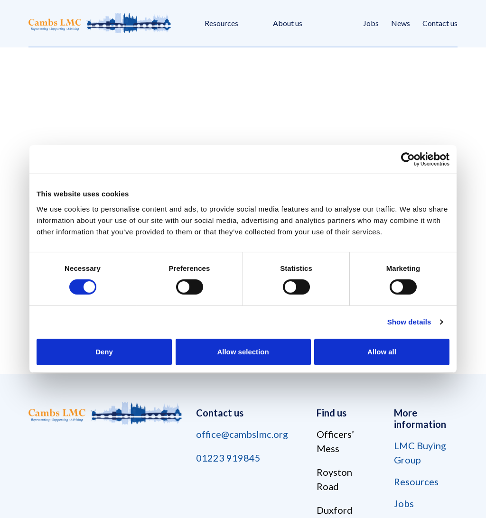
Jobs (371, 23)
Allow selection (243, 352)
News (400, 23)
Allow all (381, 352)
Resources (221, 23)
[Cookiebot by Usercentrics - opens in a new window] (407, 159)
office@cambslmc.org (242, 434)
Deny (104, 352)
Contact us (440, 23)
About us (287, 23)
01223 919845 (228, 457)
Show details (409, 322)
